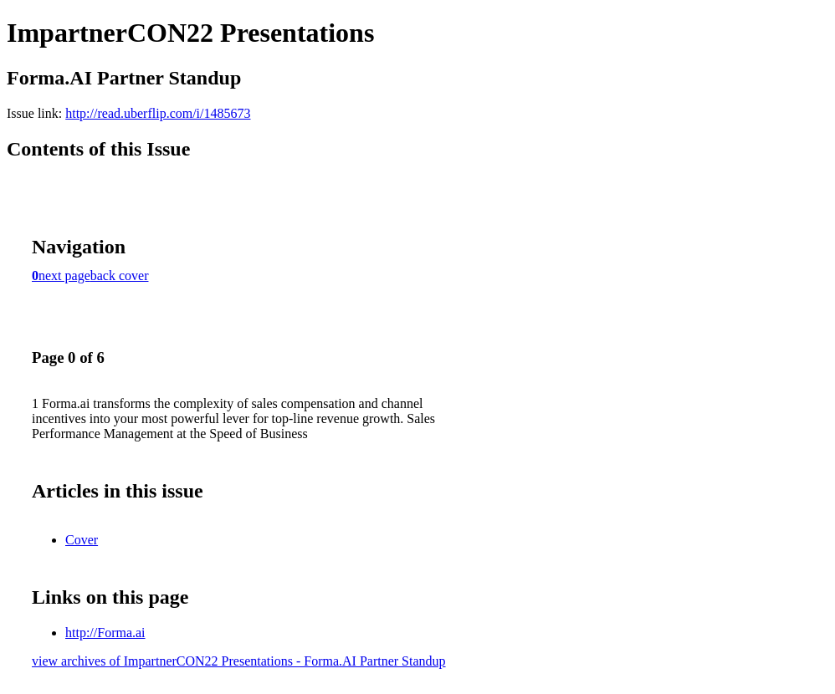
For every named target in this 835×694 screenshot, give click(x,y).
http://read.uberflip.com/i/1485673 (157, 113)
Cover (81, 540)
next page (64, 275)
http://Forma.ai (105, 632)
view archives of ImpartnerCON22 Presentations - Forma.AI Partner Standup (239, 661)
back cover (119, 275)
